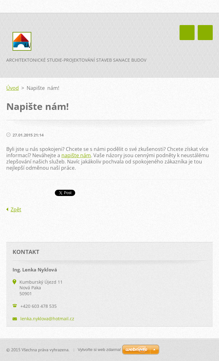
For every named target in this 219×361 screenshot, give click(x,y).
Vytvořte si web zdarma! (99, 349)
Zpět (16, 209)
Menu (205, 32)
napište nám (76, 155)
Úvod (12, 88)
